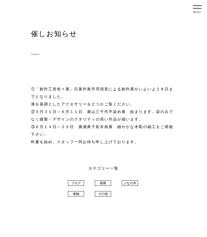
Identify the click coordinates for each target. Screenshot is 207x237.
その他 (103, 194)
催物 (76, 194)
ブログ (76, 183)
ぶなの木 (129, 183)
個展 (103, 183)
